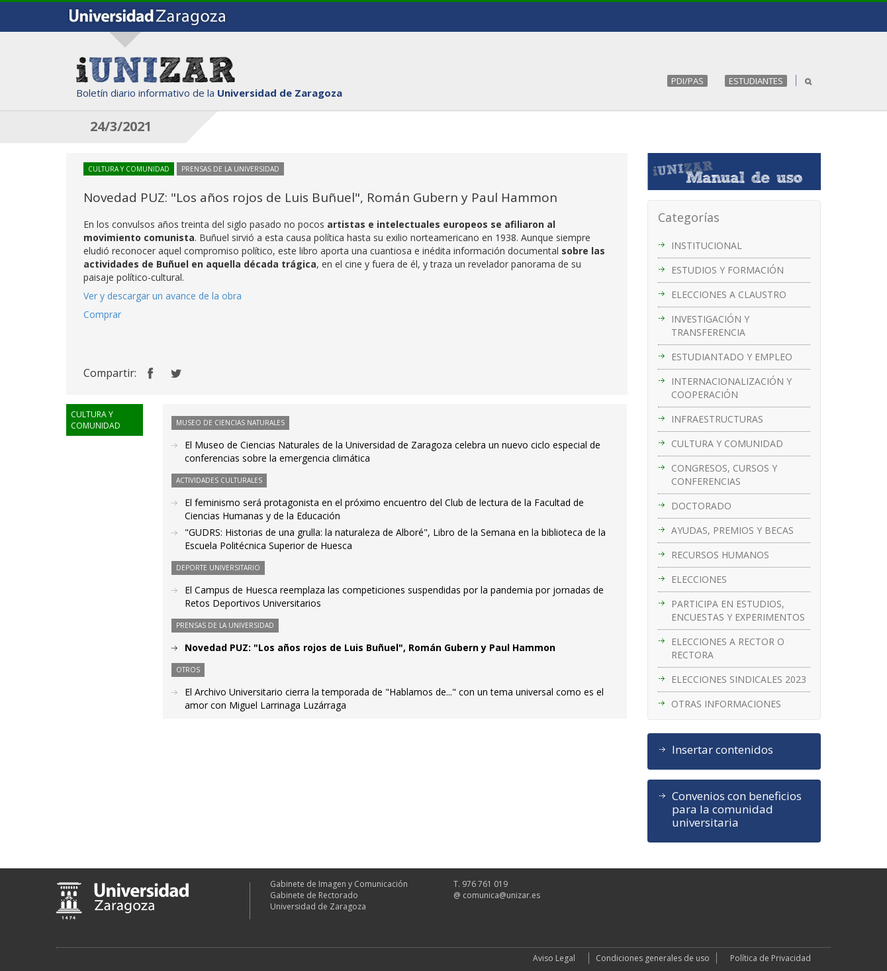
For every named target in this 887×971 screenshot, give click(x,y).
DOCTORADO (701, 505)
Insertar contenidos (722, 749)
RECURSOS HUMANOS (720, 554)
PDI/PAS (687, 81)
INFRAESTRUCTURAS (717, 419)
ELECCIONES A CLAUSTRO (728, 294)
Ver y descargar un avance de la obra (162, 295)
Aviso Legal (554, 958)
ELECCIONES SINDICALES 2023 (738, 679)
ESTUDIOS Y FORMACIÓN (727, 270)
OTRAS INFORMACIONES (726, 703)
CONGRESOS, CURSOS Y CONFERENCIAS (724, 474)
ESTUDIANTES (756, 81)
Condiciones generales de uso (653, 958)
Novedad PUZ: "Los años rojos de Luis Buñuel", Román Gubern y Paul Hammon (370, 647)
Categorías (689, 217)
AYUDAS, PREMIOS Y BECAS (732, 530)
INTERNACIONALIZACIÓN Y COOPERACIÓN (731, 388)
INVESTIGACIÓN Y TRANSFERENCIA (710, 325)
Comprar (102, 314)
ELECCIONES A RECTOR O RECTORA (727, 648)
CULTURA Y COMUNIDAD (727, 443)
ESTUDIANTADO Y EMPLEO (731, 356)
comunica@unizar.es (501, 895)
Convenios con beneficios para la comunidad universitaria (737, 809)
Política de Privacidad (770, 958)
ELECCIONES (699, 579)
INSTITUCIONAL (706, 245)
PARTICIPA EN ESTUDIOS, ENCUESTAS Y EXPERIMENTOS (738, 610)
